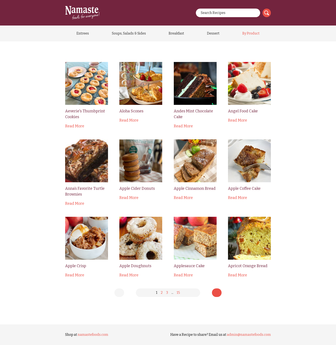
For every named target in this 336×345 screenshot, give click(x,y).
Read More (74, 126)
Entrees (82, 33)
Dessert (213, 33)
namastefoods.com (93, 335)
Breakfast (176, 33)
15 (178, 293)
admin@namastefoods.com (249, 335)
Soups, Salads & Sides (129, 33)
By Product (251, 33)
